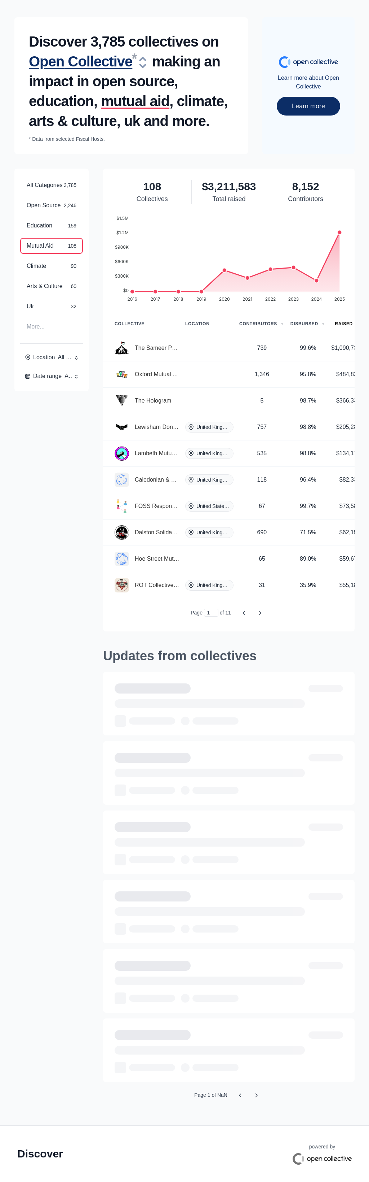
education (61, 101)
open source (133, 81)
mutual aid (135, 101)
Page (197, 613)
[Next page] (260, 612)
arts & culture (73, 121)
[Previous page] (244, 612)
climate (200, 101)
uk (132, 121)
